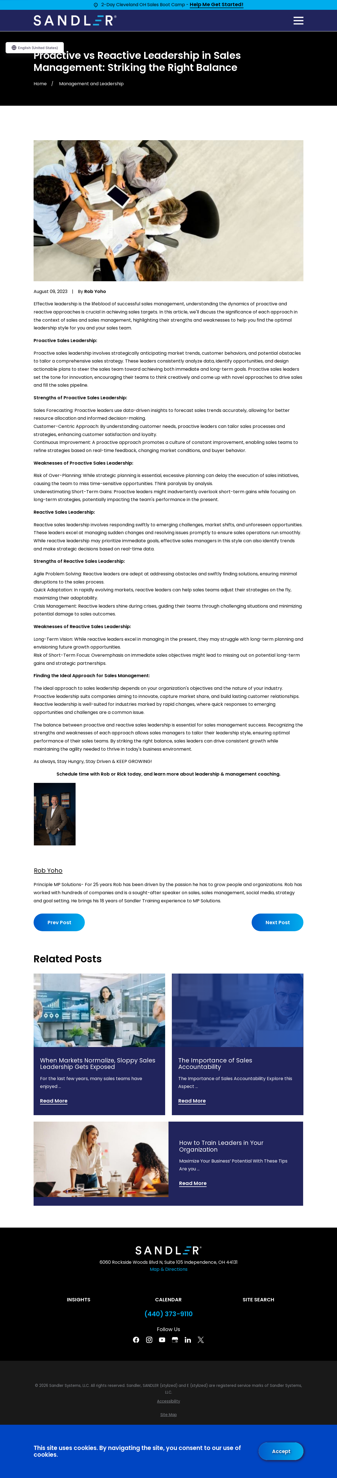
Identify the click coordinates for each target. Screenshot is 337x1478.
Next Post (277, 922)
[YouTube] (162, 1340)
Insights (78, 1299)
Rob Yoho (48, 870)
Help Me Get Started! (217, 5)
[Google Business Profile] (175, 1340)
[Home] (75, 20)
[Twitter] (201, 1340)
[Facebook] (136, 1340)
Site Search (258, 1299)
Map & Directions (169, 1269)
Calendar (168, 1299)
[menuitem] (168, 1401)
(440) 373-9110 (168, 1314)
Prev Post (59, 922)
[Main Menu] (298, 21)
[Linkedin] (188, 1340)
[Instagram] (149, 1340)
